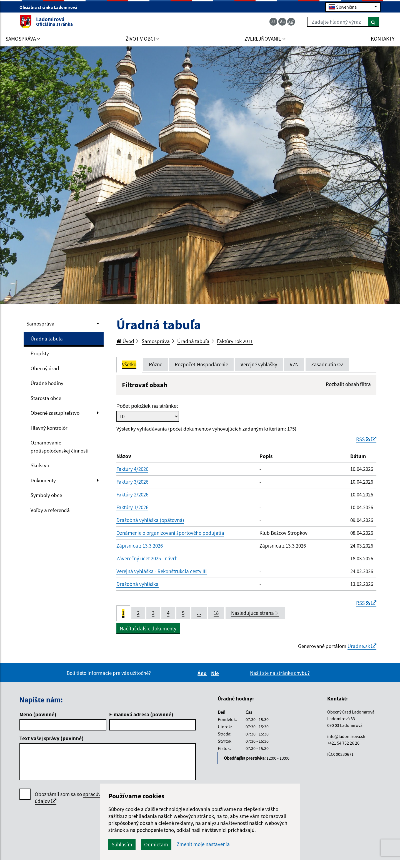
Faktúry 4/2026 (132, 469)
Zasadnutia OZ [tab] (327, 364)
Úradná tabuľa (47, 338)
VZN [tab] (294, 364)
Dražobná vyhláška (137, 584)
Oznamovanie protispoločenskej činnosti (60, 446)
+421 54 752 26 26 (343, 743)
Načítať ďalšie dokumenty (148, 628)
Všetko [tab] (129, 364)
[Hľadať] (373, 22)
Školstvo (40, 465)
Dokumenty (43, 480)
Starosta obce (46, 398)
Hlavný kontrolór (49, 427)
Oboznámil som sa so (85, 798)
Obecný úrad (45, 368)
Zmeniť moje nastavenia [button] (203, 844)
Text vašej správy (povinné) (51, 738)
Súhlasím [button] (122, 844)
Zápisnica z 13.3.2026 (139, 545)
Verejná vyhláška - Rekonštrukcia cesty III (161, 571)
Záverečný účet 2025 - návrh (147, 558)
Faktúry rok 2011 (235, 341)
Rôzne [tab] (155, 364)
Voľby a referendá (50, 510)
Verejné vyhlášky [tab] (259, 364)
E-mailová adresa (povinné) (141, 714)
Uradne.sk (362, 646)
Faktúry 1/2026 (132, 507)
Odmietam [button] (156, 844)
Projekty (40, 353)
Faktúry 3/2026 (132, 481)
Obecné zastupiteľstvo (55, 412)
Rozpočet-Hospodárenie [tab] (201, 364)
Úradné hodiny (47, 383)
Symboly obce (46, 495)
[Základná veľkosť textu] (282, 22)
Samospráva (40, 323)
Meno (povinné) (37, 714)
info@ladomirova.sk (346, 736)
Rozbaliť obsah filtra (348, 384)
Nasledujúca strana (255, 613)
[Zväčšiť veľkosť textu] (291, 22)
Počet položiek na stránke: (147, 406)
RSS (366, 439)
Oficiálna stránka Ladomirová (50, 7)
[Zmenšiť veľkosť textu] (273, 22)
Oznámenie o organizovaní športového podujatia (170, 533)
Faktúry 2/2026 (132, 494)
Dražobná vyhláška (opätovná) (150, 520)
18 (216, 613)
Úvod (125, 341)
